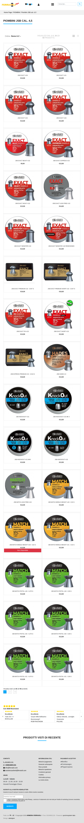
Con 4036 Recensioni (11, 709)
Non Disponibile (22, 550)
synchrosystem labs (69, 815)
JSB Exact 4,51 (61, 75)
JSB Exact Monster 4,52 (22, 246)
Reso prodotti (43, 767)
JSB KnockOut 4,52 (61, 459)
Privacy (30, 799)
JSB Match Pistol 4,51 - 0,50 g (61, 676)
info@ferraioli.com (11, 768)
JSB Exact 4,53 (61, 118)
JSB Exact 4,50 (23, 75)
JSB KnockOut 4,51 (22, 417)
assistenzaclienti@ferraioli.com (15, 770)
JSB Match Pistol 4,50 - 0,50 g (61, 634)
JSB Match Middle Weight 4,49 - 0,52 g (61, 502)
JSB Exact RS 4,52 (23, 331)
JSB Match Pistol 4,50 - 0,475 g (22, 634)
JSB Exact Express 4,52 (61, 160)
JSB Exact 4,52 (23, 118)
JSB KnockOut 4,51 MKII (23, 459)
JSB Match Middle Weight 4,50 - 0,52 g (23, 545)
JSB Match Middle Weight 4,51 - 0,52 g (61, 545)
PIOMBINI (16, 12)
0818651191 (9, 762)
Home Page (8, 12)
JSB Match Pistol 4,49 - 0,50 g (61, 591)
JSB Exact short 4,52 (61, 331)
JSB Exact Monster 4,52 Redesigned (61, 246)
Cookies (41, 775)
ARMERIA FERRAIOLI (34, 815)
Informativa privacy (45, 777)
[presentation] (81, 716)
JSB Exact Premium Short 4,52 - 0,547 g (61, 289)
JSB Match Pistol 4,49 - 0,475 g (22, 591)
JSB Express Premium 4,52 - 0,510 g (22, 374)
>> (15, 692)
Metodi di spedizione (45, 769)
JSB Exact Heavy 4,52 (22, 203)
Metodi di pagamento (45, 762)
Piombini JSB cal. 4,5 (28, 12)
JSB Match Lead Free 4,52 (23, 502)
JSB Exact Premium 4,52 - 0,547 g (22, 289)
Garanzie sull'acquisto (45, 764)
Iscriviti (10, 806)
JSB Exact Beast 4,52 (22, 160)
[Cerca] (67, 4)
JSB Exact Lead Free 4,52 (61, 203)
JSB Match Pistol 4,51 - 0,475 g (22, 676)
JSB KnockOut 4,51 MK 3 (61, 417)
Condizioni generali (45, 772)
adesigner (12, 818)
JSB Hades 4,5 (61, 374)
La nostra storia (43, 780)
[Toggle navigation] (53, 4)
